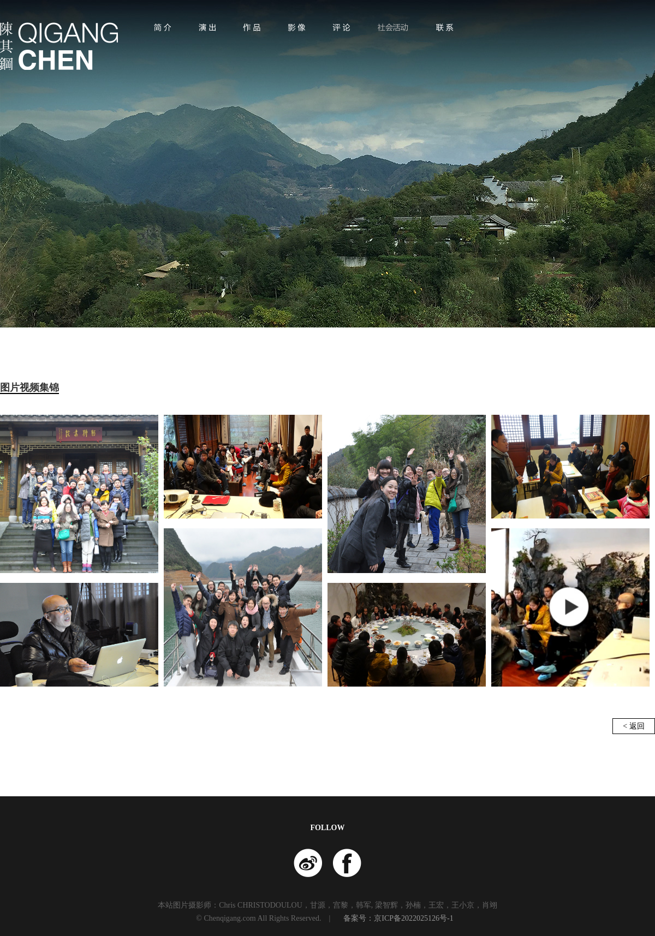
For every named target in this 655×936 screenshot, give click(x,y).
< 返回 (633, 726)
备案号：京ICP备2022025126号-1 (398, 918)
